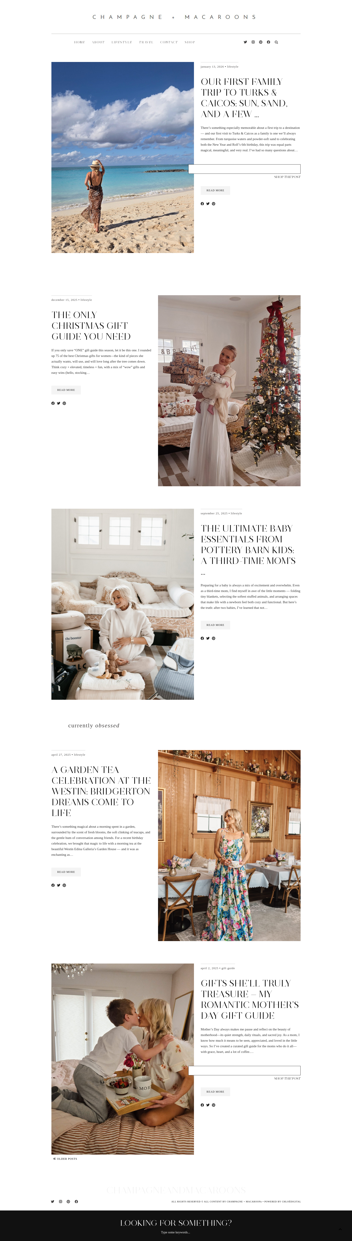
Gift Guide (228, 968)
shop (190, 42)
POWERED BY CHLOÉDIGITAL (282, 1201)
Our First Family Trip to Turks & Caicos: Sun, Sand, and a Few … (244, 97)
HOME (79, 42)
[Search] (276, 42)
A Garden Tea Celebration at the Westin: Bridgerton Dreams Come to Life (101, 791)
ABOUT (98, 42)
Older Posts (65, 1158)
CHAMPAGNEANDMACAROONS (176, 1190)
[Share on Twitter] (208, 204)
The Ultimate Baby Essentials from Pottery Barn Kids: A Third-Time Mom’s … (248, 550)
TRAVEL (146, 42)
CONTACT (169, 42)
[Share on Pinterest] (213, 204)
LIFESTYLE (122, 42)
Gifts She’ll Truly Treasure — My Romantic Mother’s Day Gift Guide (250, 999)
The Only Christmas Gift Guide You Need (91, 326)
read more (215, 190)
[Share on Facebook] (202, 204)
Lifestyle (233, 66)
